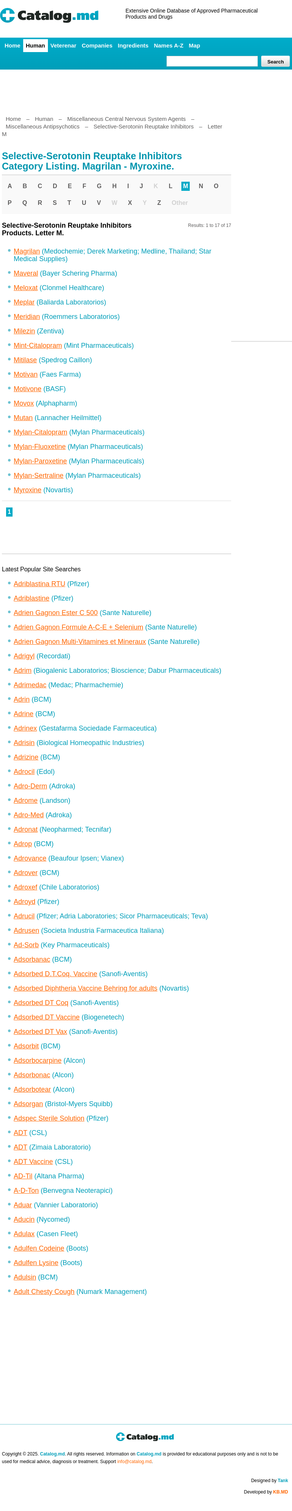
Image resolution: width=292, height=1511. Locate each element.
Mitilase (25, 360)
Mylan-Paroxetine (40, 461)
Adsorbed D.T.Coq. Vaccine (55, 974)
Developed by (266, 1492)
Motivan (26, 374)
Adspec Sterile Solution (49, 1118)
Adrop (23, 844)
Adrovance (30, 858)
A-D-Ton (26, 1190)
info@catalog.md (134, 1461)
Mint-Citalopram (38, 345)
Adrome (26, 800)
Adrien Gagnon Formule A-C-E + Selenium (78, 627)
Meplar (24, 302)
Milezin (24, 331)
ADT (20, 1133)
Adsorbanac (32, 959)
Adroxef (25, 887)
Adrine (23, 714)
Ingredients (133, 45)
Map (194, 45)
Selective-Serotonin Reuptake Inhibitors (144, 126)
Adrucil (24, 916)
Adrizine (26, 757)
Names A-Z (169, 45)
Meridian (27, 316)
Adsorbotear (32, 1089)
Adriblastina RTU (39, 584)
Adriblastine (31, 598)
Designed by (269, 1480)
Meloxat (26, 288)
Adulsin (25, 1277)
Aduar (23, 1205)
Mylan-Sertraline (38, 475)
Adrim (23, 670)
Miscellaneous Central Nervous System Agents (126, 119)
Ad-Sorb (26, 945)
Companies (97, 45)
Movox (24, 403)
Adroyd (24, 901)
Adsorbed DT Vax (40, 1031)
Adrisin (24, 743)
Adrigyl (24, 656)
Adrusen (26, 930)
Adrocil (24, 771)
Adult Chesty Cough (44, 1291)
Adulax (24, 1234)
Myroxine (27, 490)
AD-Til (23, 1176)
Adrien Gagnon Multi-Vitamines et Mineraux (80, 641)
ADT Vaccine (33, 1161)
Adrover (26, 873)
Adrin (22, 699)
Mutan (23, 418)
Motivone (27, 389)
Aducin (24, 1219)
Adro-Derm (30, 786)
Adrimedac (30, 685)
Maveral (26, 273)
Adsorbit (26, 1046)
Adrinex (25, 728)
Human (35, 45)
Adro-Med (29, 815)
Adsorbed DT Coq (41, 1003)
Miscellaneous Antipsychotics (42, 126)
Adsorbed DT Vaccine (46, 1017)
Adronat (26, 829)
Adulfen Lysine (36, 1263)
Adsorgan (28, 1104)
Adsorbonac (32, 1075)
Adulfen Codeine (39, 1248)
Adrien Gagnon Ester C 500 (56, 613)
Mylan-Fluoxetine (40, 446)
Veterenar (63, 45)
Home (13, 45)
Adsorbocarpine (38, 1060)
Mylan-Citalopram (40, 432)
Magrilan (27, 251)
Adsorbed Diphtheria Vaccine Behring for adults (85, 988)
